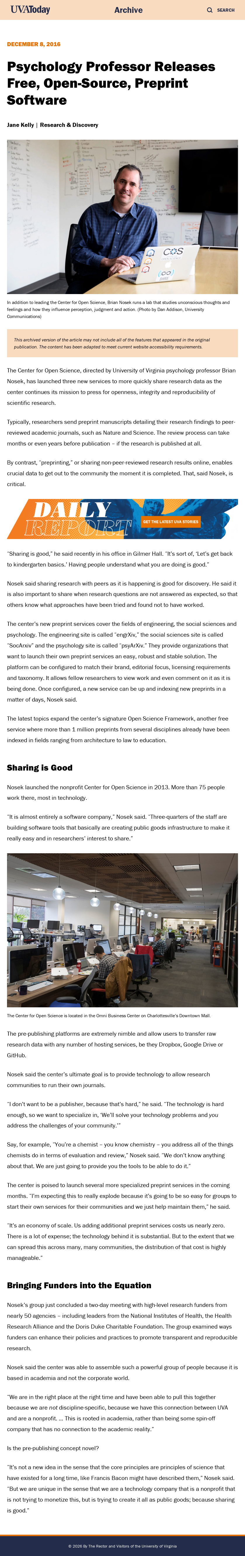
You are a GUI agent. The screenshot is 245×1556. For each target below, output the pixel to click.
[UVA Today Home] (30, 10)
